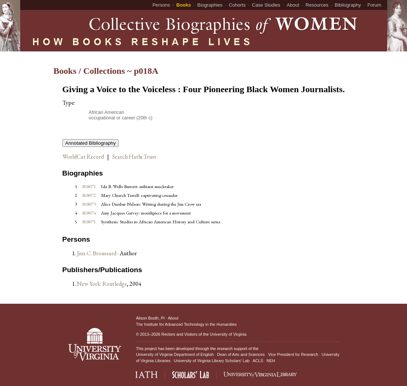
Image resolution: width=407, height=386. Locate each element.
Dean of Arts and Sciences (241, 354)
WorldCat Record (83, 156)
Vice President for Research (293, 354)
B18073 (89, 204)
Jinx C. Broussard (97, 253)
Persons (161, 5)
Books (184, 5)
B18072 (89, 195)
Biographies (210, 5)
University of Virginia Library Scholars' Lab (212, 360)
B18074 (89, 213)
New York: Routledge (102, 284)
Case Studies (266, 5)
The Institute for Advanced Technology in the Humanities (186, 324)
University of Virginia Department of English (175, 354)
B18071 (89, 186)
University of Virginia (228, 334)
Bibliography (348, 5)
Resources (317, 5)
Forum (374, 5)
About (293, 5)
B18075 (89, 222)
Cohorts (237, 5)
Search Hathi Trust (134, 156)
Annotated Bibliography (90, 143)
